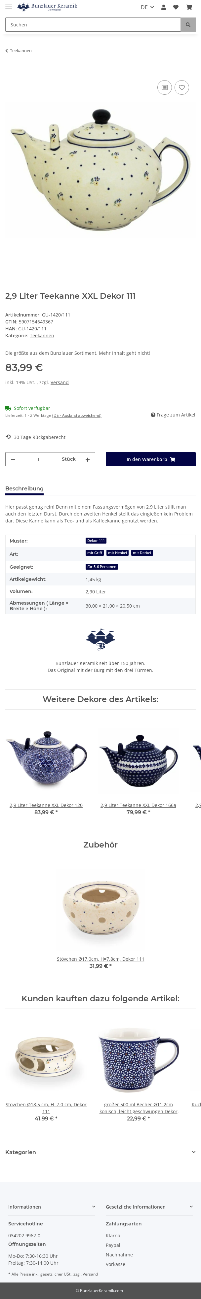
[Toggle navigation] (8, 4)
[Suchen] (93, 24)
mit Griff (94, 552)
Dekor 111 (96, 540)
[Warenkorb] (189, 7)
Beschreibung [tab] (24, 488)
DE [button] (144, 7)
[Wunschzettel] (176, 7)
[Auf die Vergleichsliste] (164, 87)
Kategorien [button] (20, 1152)
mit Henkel (117, 552)
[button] (164, 7)
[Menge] (38, 459)
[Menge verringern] (13, 459)
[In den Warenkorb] (10, 71)
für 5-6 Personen (101, 566)
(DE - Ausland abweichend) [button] (76, 415)
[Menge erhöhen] (87, 459)
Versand (60, 382)
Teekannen (42, 335)
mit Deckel (142, 552)
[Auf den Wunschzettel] (182, 87)
